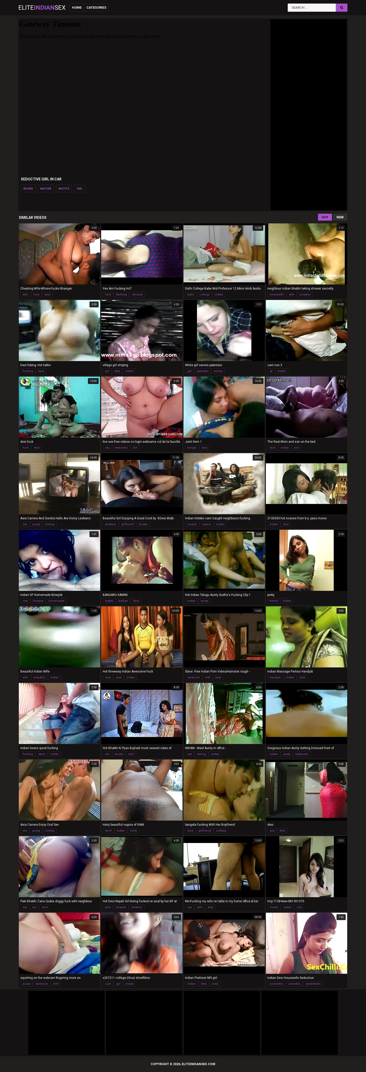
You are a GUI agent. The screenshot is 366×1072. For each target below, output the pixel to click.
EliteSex (42, 7)
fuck (36, 294)
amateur (305, 294)
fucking (28, 371)
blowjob (38, 601)
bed (131, 754)
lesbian (123, 601)
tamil (108, 830)
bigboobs (301, 754)
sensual (137, 294)
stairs (41, 754)
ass (34, 907)
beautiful (39, 677)
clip (299, 907)
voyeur (206, 524)
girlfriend (127, 524)
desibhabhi (313, 983)
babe (190, 294)
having (201, 754)
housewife (277, 294)
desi (47, 294)
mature (45, 188)
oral (25, 601)
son (296, 447)
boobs (28, 188)
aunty (204, 601)
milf (207, 677)
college (204, 294)
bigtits (63, 188)
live (135, 447)
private (143, 524)
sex (107, 447)
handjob (275, 677)
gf (271, 371)
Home (77, 7)
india (215, 983)
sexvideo (294, 983)
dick (273, 447)
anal (118, 677)
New (340, 217)
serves (218, 371)
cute (108, 983)
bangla (191, 447)
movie (274, 907)
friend (274, 601)
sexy (108, 677)
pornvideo (276, 983)
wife (25, 294)
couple (192, 524)
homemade (57, 601)
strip (117, 371)
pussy (36, 524)
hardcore (193, 677)
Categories (96, 7)
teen (45, 907)
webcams (121, 447)
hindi (133, 830)
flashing (121, 294)
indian (219, 294)
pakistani (203, 371)
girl (80, 188)
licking (49, 524)
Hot (325, 217)
